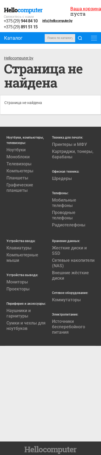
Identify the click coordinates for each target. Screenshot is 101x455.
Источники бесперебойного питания (68, 327)
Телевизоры (19, 163)
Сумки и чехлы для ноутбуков (26, 325)
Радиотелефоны (68, 225)
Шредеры (62, 178)
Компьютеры (19, 170)
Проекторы (18, 289)
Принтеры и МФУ (69, 144)
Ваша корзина (85, 8)
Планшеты (17, 177)
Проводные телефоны (63, 215)
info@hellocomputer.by (57, 21)
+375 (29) (20, 21)
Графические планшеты (19, 187)
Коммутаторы (66, 299)
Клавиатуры (19, 247)
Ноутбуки (16, 149)
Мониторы (17, 282)
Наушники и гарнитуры (18, 313)
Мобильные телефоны (64, 203)
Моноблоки (18, 156)
